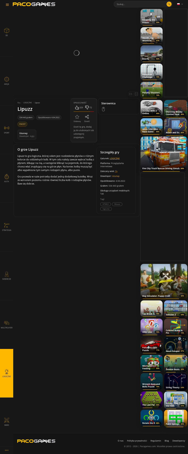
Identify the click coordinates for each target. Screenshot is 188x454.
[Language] (180, 4)
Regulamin (156, 440)
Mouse (117, 204)
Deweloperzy (178, 440)
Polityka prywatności (137, 440)
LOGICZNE (115, 158)
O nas (121, 440)
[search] (169, 4)
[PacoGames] (36, 441)
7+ (116, 171)
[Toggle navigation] (7, 5)
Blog (167, 440)
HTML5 (106, 204)
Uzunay (115, 176)
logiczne (106, 209)
